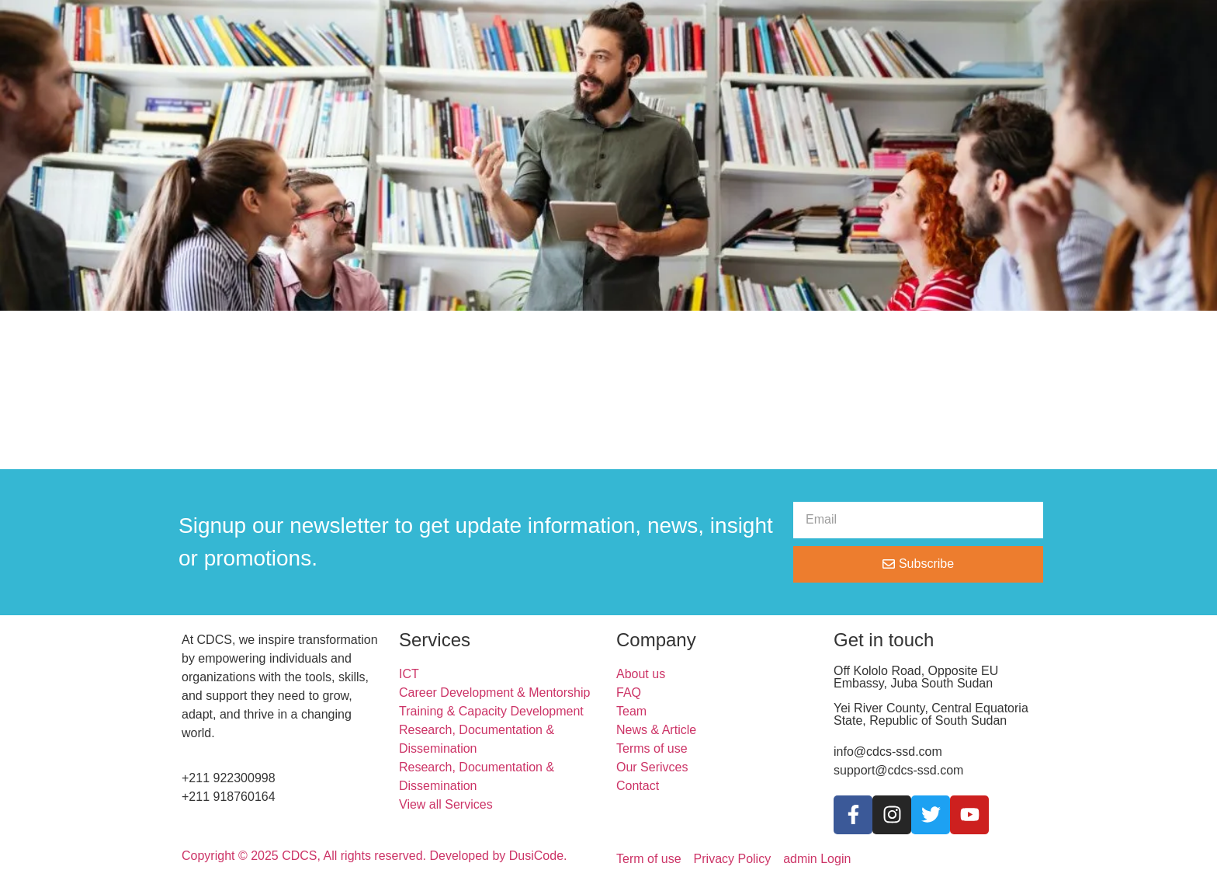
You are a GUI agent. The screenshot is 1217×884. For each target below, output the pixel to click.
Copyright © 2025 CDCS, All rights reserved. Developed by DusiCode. (374, 855)
